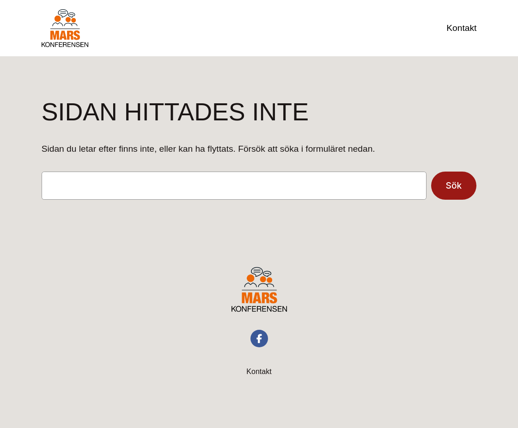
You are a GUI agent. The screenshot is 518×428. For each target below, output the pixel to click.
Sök (454, 185)
